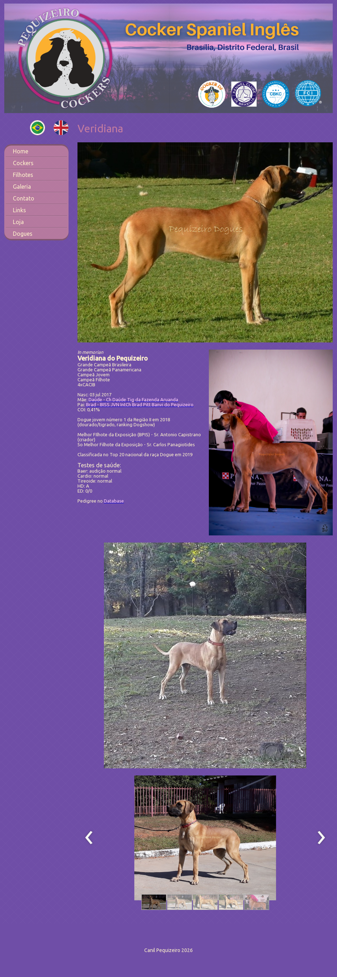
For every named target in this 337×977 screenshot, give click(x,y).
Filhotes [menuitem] (23, 175)
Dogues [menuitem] (22, 233)
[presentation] (89, 837)
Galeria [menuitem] (22, 186)
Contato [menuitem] (23, 198)
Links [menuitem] (19, 210)
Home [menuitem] (20, 151)
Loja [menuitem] (18, 222)
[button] (153, 902)
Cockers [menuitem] (23, 163)
